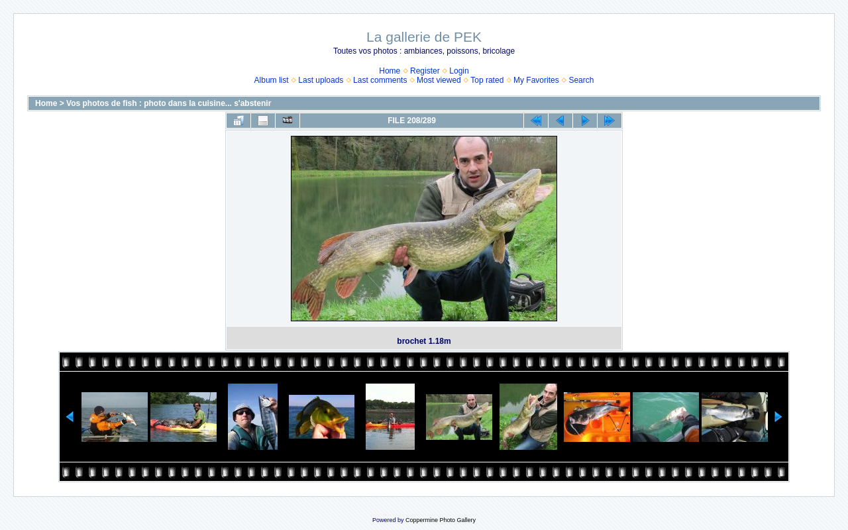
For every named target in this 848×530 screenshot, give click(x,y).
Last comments (380, 80)
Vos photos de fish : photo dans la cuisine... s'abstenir (168, 103)
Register (425, 71)
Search (581, 80)
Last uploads (320, 80)
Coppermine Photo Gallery (440, 520)
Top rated (487, 80)
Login (458, 71)
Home (389, 71)
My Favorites (536, 80)
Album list (271, 80)
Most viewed (439, 80)
